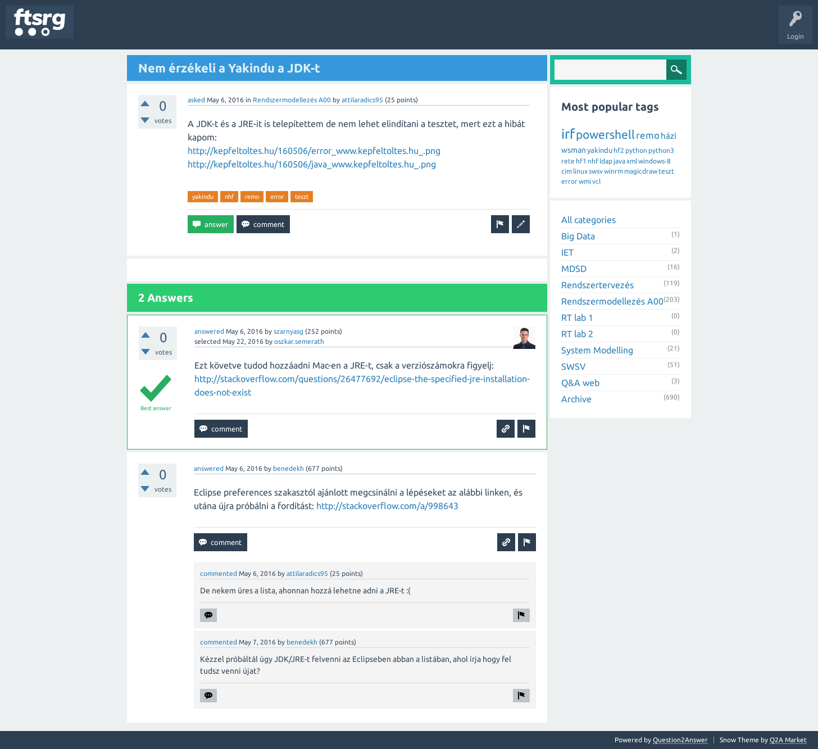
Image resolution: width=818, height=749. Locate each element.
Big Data (578, 236)
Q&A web (580, 383)
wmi (585, 181)
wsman (573, 150)
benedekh (288, 468)
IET (567, 252)
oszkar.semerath (299, 341)
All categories (588, 220)
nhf (229, 196)
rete (568, 161)
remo (252, 196)
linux (580, 171)
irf (568, 134)
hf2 (619, 150)
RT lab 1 (577, 317)
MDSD (574, 269)
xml (631, 161)
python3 (661, 150)
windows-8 (654, 161)
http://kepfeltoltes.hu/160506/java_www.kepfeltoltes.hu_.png (312, 164)
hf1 (581, 161)
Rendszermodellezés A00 (292, 99)
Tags (188, 30)
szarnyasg (288, 331)
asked (196, 99)
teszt (301, 196)
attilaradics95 (362, 99)
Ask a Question (332, 30)
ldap (605, 161)
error (277, 196)
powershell (605, 134)
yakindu (202, 196)
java (619, 161)
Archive (576, 399)
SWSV (573, 366)
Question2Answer (680, 739)
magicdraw (640, 171)
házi (668, 135)
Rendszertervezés (597, 285)
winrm (613, 171)
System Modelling (597, 350)
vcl (596, 181)
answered (209, 331)
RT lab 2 (577, 334)
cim (566, 171)
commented (218, 573)
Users (223, 30)
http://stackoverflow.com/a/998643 (387, 506)
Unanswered (144, 30)
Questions (97, 30)
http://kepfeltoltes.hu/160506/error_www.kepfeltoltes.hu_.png (314, 151)
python (636, 150)
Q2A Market (788, 739)
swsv (596, 171)
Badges (257, 30)
